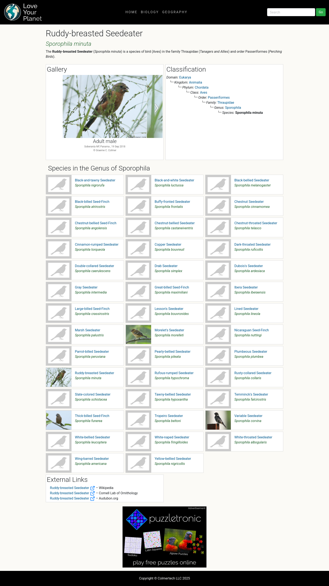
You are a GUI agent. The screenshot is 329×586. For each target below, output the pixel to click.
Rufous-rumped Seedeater (174, 373)
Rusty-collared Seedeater (253, 373)
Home (131, 12)
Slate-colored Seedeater (92, 394)
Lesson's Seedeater (169, 309)
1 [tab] (101, 156)
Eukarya (185, 77)
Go (321, 12)
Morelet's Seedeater (169, 330)
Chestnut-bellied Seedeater (175, 223)
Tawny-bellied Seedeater (173, 394)
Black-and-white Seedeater (174, 180)
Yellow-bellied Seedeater (173, 459)
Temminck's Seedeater (251, 394)
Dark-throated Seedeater (252, 244)
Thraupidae (225, 103)
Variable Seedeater (248, 416)
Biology (150, 12)
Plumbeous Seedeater (250, 352)
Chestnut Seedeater (249, 202)
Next (156, 108)
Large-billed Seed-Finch (92, 309)
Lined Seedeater (246, 309)
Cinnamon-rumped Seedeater (97, 244)
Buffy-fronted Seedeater (172, 202)
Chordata (201, 87)
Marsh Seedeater (87, 330)
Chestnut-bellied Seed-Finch (95, 223)
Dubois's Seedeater (248, 266)
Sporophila (233, 108)
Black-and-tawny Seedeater (95, 180)
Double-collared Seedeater (94, 266)
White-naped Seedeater (172, 437)
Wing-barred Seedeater (92, 459)
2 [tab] (108, 156)
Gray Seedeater (86, 287)
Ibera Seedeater (246, 287)
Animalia (195, 82)
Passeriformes (219, 98)
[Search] (291, 12)
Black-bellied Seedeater (251, 180)
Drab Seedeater (166, 266)
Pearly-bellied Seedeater (173, 352)
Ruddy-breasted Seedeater (94, 373)
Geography (174, 12)
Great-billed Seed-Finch (172, 287)
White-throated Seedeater (253, 437)
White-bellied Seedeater (92, 437)
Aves (203, 92)
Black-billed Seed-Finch (92, 202)
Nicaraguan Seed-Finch (251, 330)
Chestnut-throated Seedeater (255, 223)
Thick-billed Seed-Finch (92, 416)
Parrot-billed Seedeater (92, 352)
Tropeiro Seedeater (169, 416)
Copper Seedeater (168, 244)
